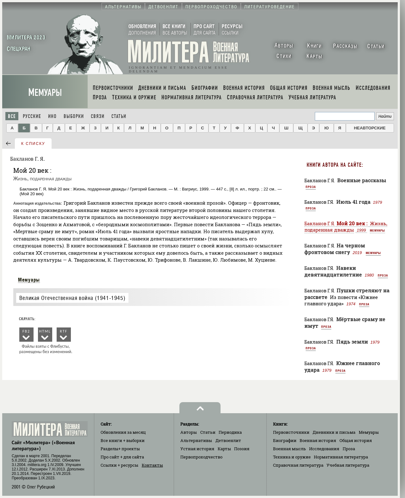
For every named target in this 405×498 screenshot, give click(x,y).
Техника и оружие (292, 457)
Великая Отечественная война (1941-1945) (72, 298)
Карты (224, 448)
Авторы (188, 432)
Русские (32, 116)
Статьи (118, 116)
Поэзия (241, 448)
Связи (97, 116)
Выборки (74, 116)
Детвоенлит (228, 440)
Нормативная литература (341, 457)
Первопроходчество (201, 457)
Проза (311, 187)
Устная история (197, 448)
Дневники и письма (334, 432)
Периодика (230, 432)
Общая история (356, 440)
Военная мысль (289, 448)
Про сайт (122, 457)
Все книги (123, 440)
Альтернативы (196, 440)
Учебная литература (348, 465)
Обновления (123, 432)
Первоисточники (291, 432)
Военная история (318, 440)
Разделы (120, 448)
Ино (52, 116)
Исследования (324, 448)
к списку (33, 143)
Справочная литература (298, 465)
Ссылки (119, 465)
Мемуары (45, 92)
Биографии (284, 440)
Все (12, 116)
